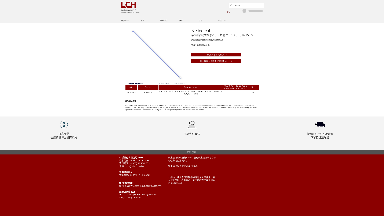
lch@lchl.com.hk (135, 166)
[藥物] (150, 20)
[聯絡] (208, 20)
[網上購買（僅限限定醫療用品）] (216, 61)
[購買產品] (131, 20)
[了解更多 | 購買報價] (216, 54)
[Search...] (246, 5)
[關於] (189, 20)
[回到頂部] (192, 152)
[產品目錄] (227, 20)
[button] (228, 11)
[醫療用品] (169, 20)
